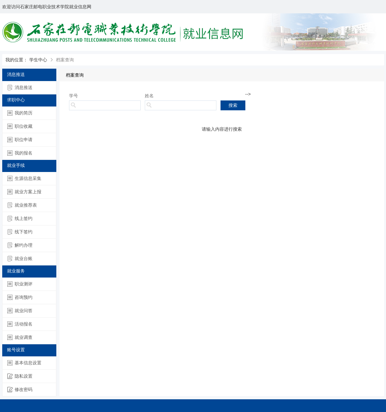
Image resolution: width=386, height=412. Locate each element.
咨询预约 (19, 297)
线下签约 (19, 232)
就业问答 (19, 310)
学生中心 (38, 59)
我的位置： (16, 59)
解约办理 (19, 245)
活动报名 (19, 324)
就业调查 (19, 337)
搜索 (232, 105)
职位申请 (19, 139)
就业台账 (19, 258)
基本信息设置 (24, 363)
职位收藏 (19, 126)
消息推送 (19, 87)
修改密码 (19, 389)
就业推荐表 (22, 205)
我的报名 (19, 153)
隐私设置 (19, 376)
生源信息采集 (24, 178)
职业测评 (19, 284)
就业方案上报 (24, 192)
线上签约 (19, 218)
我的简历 (19, 113)
